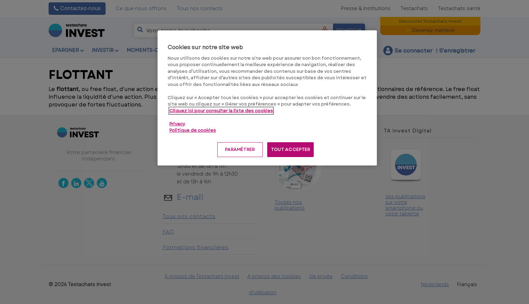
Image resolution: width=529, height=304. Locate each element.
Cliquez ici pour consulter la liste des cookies (221, 111)
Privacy (177, 124)
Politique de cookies (192, 130)
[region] (267, 97)
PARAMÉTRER (240, 149)
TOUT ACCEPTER (290, 149)
